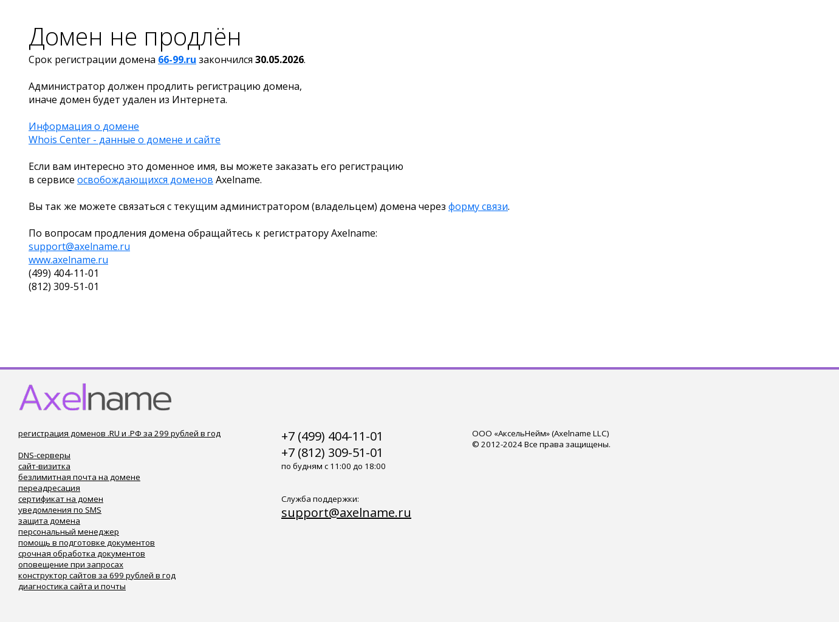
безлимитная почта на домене (79, 477)
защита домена (49, 520)
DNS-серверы (44, 455)
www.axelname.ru (68, 259)
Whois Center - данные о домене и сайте (125, 139)
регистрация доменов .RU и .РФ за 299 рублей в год (119, 433)
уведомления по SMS (59, 509)
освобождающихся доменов (145, 179)
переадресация (49, 487)
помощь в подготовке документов (86, 542)
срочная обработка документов (81, 553)
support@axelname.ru (79, 246)
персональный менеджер (68, 531)
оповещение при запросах (70, 564)
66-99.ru (177, 59)
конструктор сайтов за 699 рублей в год (97, 575)
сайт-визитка (44, 466)
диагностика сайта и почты (72, 586)
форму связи (478, 206)
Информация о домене (84, 126)
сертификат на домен (60, 498)
